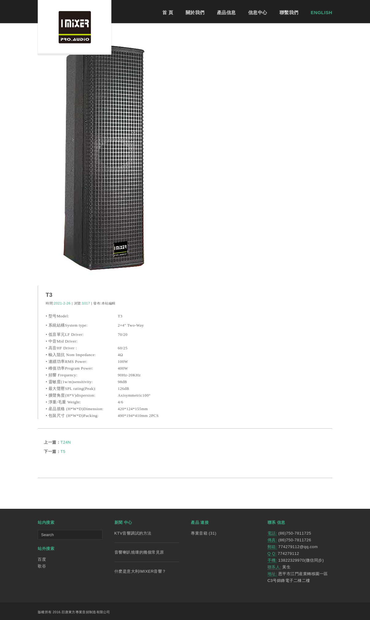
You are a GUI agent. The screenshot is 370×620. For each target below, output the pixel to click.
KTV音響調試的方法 (133, 533)
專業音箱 (199, 533)
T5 (62, 451)
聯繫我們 (289, 12)
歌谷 (42, 566)
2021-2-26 (62, 303)
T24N (65, 442)
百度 (42, 559)
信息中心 (257, 12)
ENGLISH (321, 12)
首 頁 (167, 12)
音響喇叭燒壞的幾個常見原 (139, 552)
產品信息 (226, 12)
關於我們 (195, 12)
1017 (86, 303)
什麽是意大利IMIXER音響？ (140, 571)
